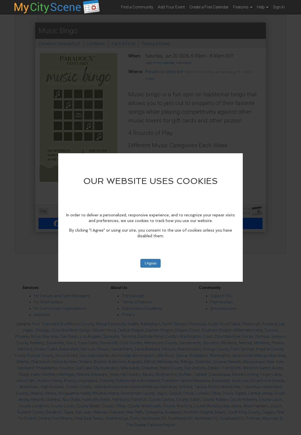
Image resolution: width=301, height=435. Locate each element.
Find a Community (137, 7)
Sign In (279, 7)
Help (262, 7)
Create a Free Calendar (209, 7)
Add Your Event (171, 7)
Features (242, 7)
